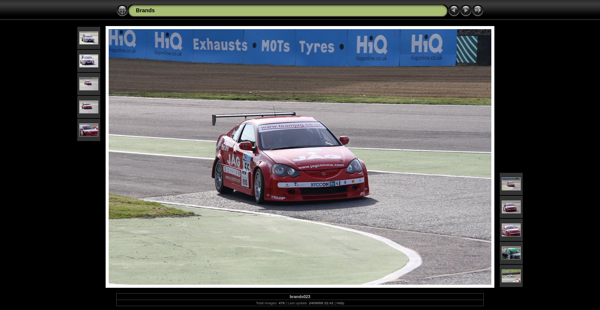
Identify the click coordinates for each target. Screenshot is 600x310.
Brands (145, 10)
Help (340, 303)
